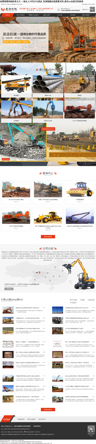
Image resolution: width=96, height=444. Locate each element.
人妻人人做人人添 (48, 443)
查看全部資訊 (48, 409)
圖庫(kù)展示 (46, 15)
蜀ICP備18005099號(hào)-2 (18, 432)
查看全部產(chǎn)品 (48, 129)
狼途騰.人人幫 (10, 432)
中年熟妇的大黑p (4, 443)
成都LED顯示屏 (42, 419)
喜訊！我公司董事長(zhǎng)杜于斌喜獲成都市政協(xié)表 (77, 342)
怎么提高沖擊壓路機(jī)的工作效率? (74, 328)
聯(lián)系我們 (91, 4)
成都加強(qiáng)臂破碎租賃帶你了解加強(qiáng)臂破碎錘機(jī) (28, 308)
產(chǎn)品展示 (21, 15)
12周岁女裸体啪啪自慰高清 (37, 443)
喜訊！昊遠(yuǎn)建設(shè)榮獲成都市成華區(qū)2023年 (28, 352)
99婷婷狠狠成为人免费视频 (24, 443)
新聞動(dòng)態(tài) (34, 15)
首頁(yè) (7, 15)
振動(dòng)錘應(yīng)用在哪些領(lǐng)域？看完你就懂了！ (28, 386)
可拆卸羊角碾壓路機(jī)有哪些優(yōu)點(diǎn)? (77, 318)
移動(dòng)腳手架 (31, 419)
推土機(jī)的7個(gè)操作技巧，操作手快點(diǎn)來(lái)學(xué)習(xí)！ (28, 396)
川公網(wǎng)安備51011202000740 (32, 432)
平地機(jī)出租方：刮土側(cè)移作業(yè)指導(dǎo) (28, 318)
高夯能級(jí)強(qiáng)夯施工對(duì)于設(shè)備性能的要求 (77, 308)
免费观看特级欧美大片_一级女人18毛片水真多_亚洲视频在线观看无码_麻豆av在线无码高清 (41, 1)
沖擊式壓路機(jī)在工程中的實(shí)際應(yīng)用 (28, 328)
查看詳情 (9, 289)
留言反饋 (72, 15)
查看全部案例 (48, 237)
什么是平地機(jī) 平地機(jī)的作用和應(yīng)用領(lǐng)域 (77, 386)
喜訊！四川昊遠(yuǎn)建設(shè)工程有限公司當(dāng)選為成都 (77, 352)
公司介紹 (59, 15)
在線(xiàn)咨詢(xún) (5, 159)
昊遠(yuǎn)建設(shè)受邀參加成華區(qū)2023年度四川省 (28, 362)
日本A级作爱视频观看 (13, 443)
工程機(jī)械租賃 (20, 419)
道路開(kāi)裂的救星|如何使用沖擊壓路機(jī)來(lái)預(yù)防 (77, 396)
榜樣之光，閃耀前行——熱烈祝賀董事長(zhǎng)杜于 (28, 342)
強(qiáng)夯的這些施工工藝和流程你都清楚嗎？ (77, 376)
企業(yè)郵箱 (84, 4)
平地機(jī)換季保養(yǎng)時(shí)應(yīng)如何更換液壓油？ (28, 376)
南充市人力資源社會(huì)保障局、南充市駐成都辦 (77, 362)
